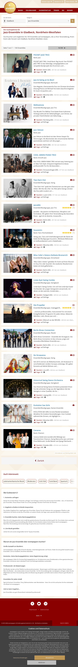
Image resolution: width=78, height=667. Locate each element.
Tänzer (56, 10)
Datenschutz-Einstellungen (20, 657)
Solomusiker (31, 10)
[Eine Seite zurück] (39, 460)
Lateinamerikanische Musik (13, 481)
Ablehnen (41, 662)
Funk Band (53, 481)
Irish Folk (42, 481)
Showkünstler (45, 10)
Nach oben (64, 623)
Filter (62, 48)
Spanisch (64, 481)
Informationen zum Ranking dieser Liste (65, 453)
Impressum (33, 610)
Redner (70, 10)
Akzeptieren (50, 658)
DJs (63, 10)
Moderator (31, 481)
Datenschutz (44, 610)
